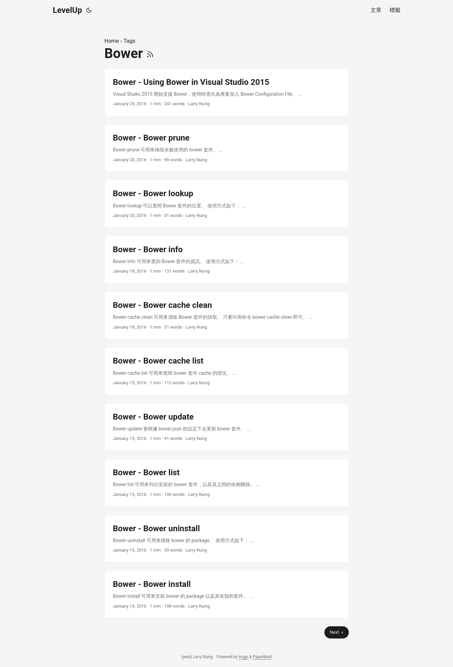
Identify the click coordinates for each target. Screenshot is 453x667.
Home (112, 41)
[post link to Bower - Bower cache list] (226, 371)
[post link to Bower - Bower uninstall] (226, 538)
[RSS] (150, 53)
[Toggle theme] (89, 10)
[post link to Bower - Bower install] (226, 594)
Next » (336, 632)
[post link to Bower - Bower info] (226, 259)
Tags (129, 41)
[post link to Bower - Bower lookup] (226, 203)
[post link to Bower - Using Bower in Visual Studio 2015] (226, 92)
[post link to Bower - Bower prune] (226, 148)
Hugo (243, 656)
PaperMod (262, 656)
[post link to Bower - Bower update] (226, 427)
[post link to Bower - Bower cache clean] (226, 315)
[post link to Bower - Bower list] (226, 482)
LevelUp (67, 10)
